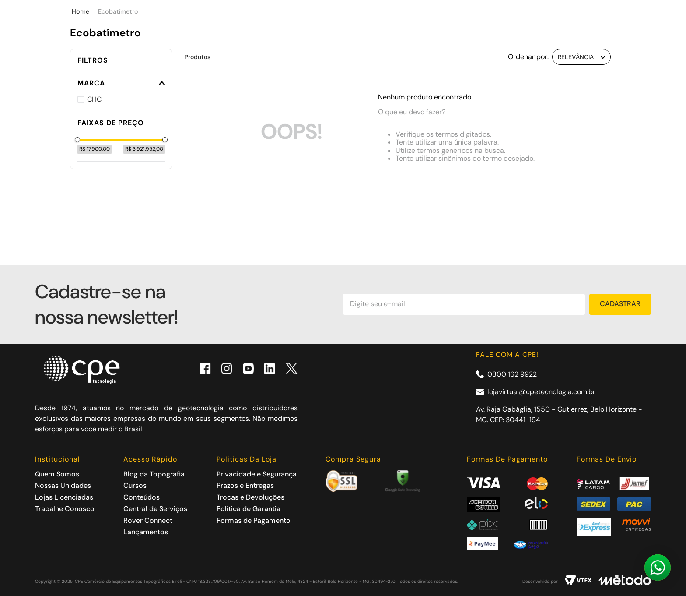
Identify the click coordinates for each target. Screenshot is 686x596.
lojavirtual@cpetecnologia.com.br (541, 391)
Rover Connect (540, 82)
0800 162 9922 (512, 374)
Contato (616, 82)
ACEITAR (537, 577)
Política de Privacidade (370, 581)
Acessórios (157, 82)
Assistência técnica (428, 82)
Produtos (71, 82)
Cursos (237, 82)
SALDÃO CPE (321, 82)
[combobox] (275, 42)
